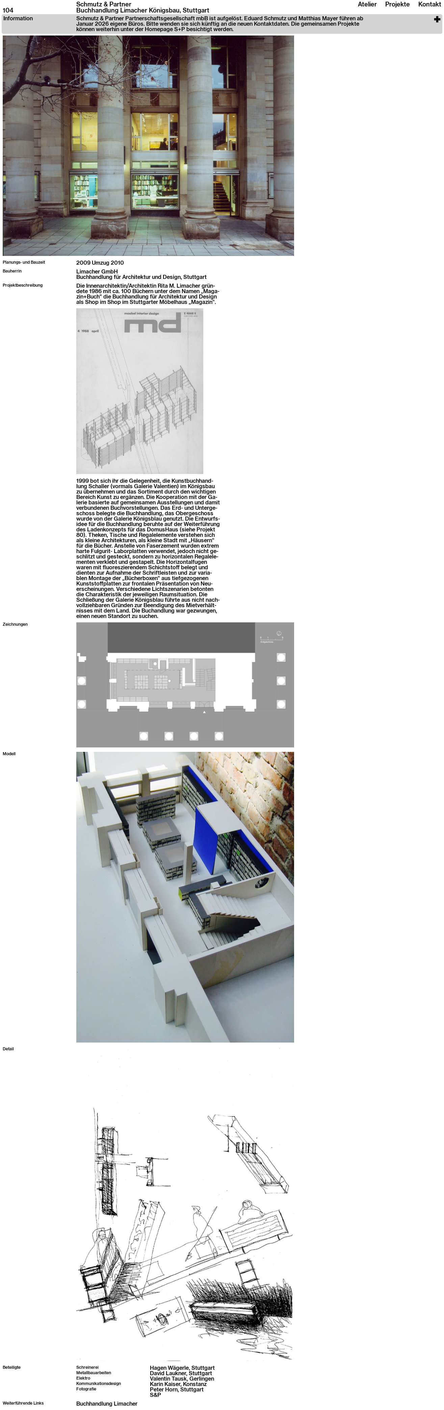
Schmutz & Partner (103, 5)
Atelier (367, 5)
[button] (222, 24)
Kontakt (429, 5)
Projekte (397, 5)
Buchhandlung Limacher (106, 1404)
